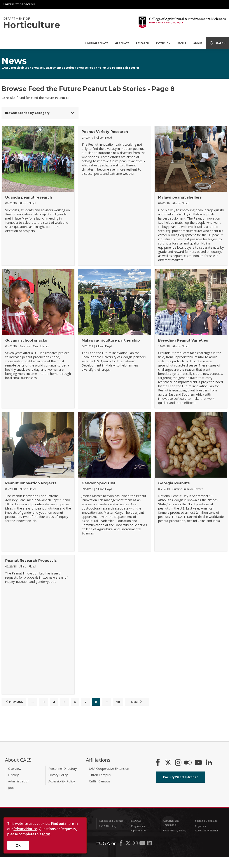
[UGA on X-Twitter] (128, 844)
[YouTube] (198, 763)
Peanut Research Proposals (31, 561)
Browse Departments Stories (53, 68)
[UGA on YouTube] (142, 844)
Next (137, 701)
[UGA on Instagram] (135, 844)
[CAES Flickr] (188, 763)
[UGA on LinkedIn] (149, 844)
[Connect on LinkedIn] (209, 763)
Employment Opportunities (139, 828)
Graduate (122, 43)
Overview (14, 768)
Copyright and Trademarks (171, 822)
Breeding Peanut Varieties (183, 340)
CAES (5, 68)
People (181, 43)
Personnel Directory (62, 768)
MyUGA (136, 820)
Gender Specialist (98, 483)
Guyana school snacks (26, 340)
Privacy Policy (58, 775)
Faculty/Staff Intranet (180, 777)
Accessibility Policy (61, 781)
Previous (14, 701)
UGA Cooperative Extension (109, 768)
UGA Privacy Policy (174, 830)
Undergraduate (96, 43)
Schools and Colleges (111, 820)
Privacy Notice (25, 829)
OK (18, 845)
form (46, 834)
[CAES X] (168, 763)
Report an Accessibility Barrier (206, 828)
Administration (18, 781)
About (198, 43)
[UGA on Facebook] (121, 844)
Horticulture (20, 68)
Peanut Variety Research (105, 132)
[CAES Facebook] (158, 763)
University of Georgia (19, 4)
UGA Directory (108, 826)
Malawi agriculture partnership (111, 340)
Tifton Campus (100, 775)
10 (118, 702)
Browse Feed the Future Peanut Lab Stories (108, 68)
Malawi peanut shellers (180, 197)
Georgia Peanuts (174, 483)
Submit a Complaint (206, 820)
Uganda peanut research (28, 197)
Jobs (11, 787)
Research (142, 43)
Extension (163, 43)
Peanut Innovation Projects (30, 483)
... (32, 702)
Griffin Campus (99, 781)
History (13, 775)
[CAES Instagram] (178, 763)
